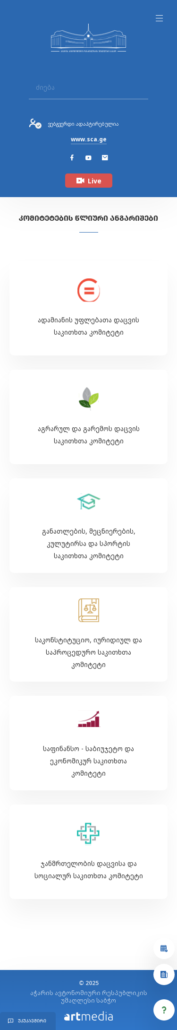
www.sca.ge (89, 139)
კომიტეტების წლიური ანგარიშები (88, 218)
